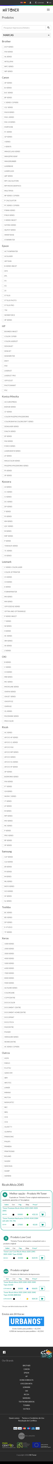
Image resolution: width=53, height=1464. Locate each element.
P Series (7, 541)
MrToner (32, 1455)
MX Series (8, 602)
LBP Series (8, 176)
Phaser (7, 1032)
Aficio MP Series (11, 752)
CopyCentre (9, 998)
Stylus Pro (9, 305)
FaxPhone (8, 127)
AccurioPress (10, 402)
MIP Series (8, 536)
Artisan (7, 261)
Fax (5, 366)
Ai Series (8, 487)
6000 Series (9, 968)
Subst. (6, 1205)
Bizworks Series (11, 777)
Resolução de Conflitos (27, 1420)
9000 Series (9, 983)
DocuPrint (9, 1017)
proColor (9, 721)
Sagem (7, 1161)
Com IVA (39, 3)
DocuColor (9, 1003)
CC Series (8, 492)
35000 (20, 1258)
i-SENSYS (7, 147)
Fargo (7, 1063)
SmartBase (9, 235)
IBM (6, 1078)
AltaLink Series (10, 988)
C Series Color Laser (13, 567)
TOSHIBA (26, 1405)
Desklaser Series (11, 426)
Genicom (8, 1073)
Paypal (15, 1428)
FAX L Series (9, 117)
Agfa (6, 1058)
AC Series (8, 732)
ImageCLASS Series (12, 151)
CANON (27, 1369)
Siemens (7, 1176)
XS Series (8, 646)
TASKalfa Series (11, 546)
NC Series (8, 826)
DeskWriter (9, 356)
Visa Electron (33, 1428)
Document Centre (12, 1007)
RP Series (8, 840)
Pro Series (8, 835)
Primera (8, 1146)
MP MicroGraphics (12, 186)
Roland (7, 1156)
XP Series (8, 320)
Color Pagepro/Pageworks (16, 417)
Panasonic (9, 1137)
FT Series (8, 786)
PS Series (8, 471)
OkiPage (8, 706)
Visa (20, 1428)
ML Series (8, 881)
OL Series (8, 711)
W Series (8, 626)
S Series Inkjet (10, 220)
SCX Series (8, 891)
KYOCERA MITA (26, 1384)
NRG (6, 1112)
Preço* (35, 1205)
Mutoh (7, 1097)
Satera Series (10, 225)
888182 (4, 1214)
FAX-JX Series (9, 122)
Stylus (7, 295)
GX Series (8, 791)
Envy (6, 361)
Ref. (7, 1279)
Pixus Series (9, 215)
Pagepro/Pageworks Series (16, 466)
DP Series (8, 507)
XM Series (8, 641)
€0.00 (35, 1224)
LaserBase (8, 166)
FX (5, 281)
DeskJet (7, 351)
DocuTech (9, 1022)
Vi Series (8, 556)
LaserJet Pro (10, 376)
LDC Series (8, 526)
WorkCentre (10, 1042)
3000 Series (9, 954)
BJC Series (8, 93)
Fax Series (8, 441)
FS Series (8, 516)
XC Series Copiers (11, 1047)
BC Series (8, 912)
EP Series (8, 436)
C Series (7, 667)
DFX (6, 271)
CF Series (8, 412)
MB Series (8, 677)
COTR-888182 (7, 1288)
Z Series (7, 651)
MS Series (8, 597)
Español (25, 2)
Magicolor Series (12, 461)
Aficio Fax (8, 747)
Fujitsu (7, 1068)
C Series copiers (11, 102)
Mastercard (24, 1428)
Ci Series (8, 497)
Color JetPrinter (12, 572)
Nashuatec (9, 1102)
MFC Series (9, 66)
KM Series (8, 521)
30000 (20, 1214)
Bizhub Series (10, 407)
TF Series (8, 932)
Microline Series (11, 687)
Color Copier (10, 336)
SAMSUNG (26, 1398)
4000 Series (9, 958)
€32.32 (35, 1214)
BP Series (8, 98)
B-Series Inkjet (10, 266)
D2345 (4, 1224)
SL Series (8, 901)
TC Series (8, 551)
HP (26, 1376)
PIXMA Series (9, 210)
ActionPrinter (11, 251)
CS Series (8, 577)
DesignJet (8, 346)
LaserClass (9, 171)
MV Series (8, 821)
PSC (6, 390)
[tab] (26, 35)
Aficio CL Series (11, 742)
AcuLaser (8, 256)
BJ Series (8, 88)
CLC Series (8, 107)
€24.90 (34, 1258)
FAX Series (8, 52)
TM (5, 310)
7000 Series (9, 973)
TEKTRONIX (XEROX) (26, 1402)
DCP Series (8, 47)
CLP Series (8, 857)
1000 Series (9, 944)
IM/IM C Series (10, 796)
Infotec (7, 1083)
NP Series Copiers (11, 196)
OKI (26, 1391)
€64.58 (34, 1299)
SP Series (8, 475)
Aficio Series (10, 757)
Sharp (7, 1171)
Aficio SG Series (11, 762)
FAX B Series (9, 112)
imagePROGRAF (11, 156)
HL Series (8, 57)
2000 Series (9, 949)
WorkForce (9, 315)
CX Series (8, 582)
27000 (20, 1224)
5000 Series (9, 963)
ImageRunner (10, 161)
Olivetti (8, 1127)
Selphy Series (10, 230)
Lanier (7, 1088)
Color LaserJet (11, 341)
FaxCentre (9, 1027)
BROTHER (26, 1366)
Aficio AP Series (11, 737)
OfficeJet (8, 380)
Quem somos (14, 1418)
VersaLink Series (11, 1037)
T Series (7, 621)
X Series (7, 631)
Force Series (9, 446)
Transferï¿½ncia (38, 1428)
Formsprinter (10, 592)
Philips (7, 1142)
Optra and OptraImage (15, 611)
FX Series (8, 872)
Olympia (8, 1132)
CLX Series (8, 862)
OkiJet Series (10, 696)
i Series (7, 142)
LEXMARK (26, 1387)
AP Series (8, 83)
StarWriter (9, 240)
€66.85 (34, 1288)
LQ (5, 286)
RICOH (26, 1394)
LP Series (8, 456)
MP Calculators (11, 181)
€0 (48, 3)
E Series (7, 587)
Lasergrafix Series (12, 451)
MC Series (8, 682)
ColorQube (9, 993)
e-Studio (8, 927)
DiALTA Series (10, 431)
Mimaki (7, 1092)
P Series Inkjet (10, 616)
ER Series (8, 867)
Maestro (29, 1428)
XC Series (8, 636)
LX (5, 291)
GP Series (8, 137)
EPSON (26, 1373)
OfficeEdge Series (12, 606)
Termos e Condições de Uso (33, 1418)
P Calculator (10, 200)
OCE (6, 1117)
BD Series (8, 917)
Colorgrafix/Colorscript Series (18, 422)
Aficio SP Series (11, 767)
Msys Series (9, 886)
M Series (7, 531)
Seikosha (8, 1166)
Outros (26, 1409)
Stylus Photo (10, 300)
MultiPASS (8, 191)
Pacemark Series (11, 716)
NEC (6, 1107)
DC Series (8, 502)
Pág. (20, 1205)
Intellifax (8, 62)
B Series (7, 662)
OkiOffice (8, 701)
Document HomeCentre (15, 1012)
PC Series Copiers (11, 205)
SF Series (8, 896)
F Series (7, 511)
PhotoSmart (10, 385)
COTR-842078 (7, 1298)
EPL (5, 276)
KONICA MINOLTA (26, 1380)
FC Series (8, 132)
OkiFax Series (10, 692)
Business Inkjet (11, 331)
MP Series (8, 816)
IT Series (8, 801)
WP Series (8, 71)
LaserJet (8, 371)
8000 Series (9, 978)
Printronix (9, 1151)
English (22, 2)
